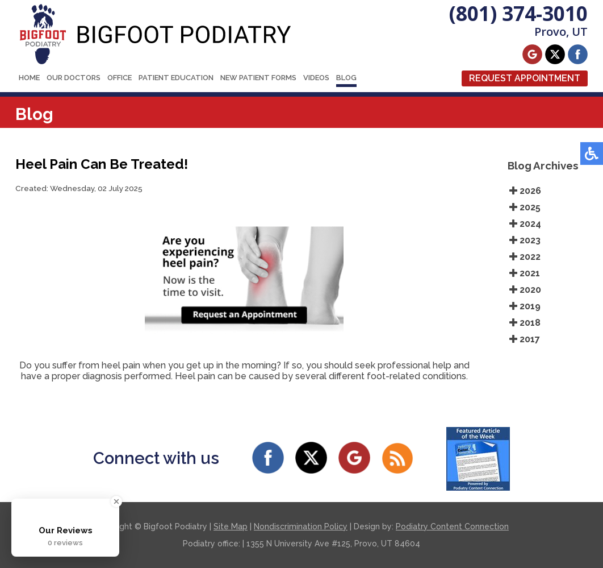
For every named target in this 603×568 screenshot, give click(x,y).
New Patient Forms (258, 77)
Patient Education (176, 77)
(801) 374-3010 (518, 13)
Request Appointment (524, 78)
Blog (346, 77)
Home (29, 77)
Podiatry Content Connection (452, 526)
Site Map (230, 526)
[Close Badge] (116, 501)
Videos (316, 77)
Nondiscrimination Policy (300, 526)
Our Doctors (74, 77)
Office (119, 77)
